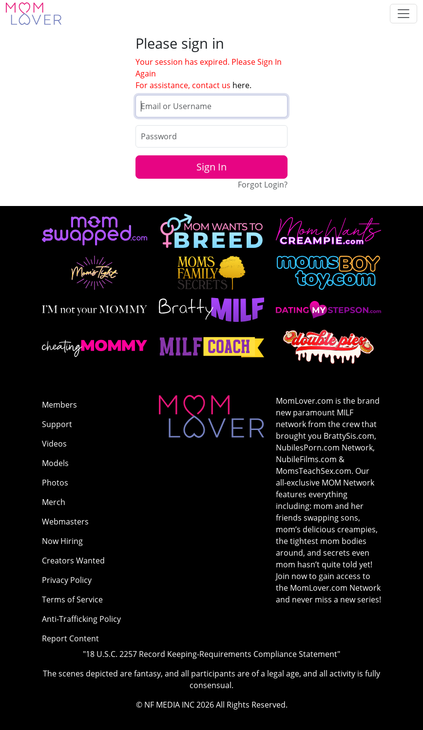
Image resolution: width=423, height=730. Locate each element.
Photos (55, 482)
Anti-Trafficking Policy (81, 619)
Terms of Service (72, 599)
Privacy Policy (67, 580)
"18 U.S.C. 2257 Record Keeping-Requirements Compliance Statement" (211, 654)
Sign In (211, 166)
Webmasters (65, 521)
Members (59, 404)
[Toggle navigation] (403, 13)
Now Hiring (62, 541)
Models (55, 463)
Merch (53, 502)
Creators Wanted (73, 560)
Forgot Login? (263, 184)
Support (57, 424)
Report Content (70, 638)
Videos (54, 443)
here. (241, 85)
